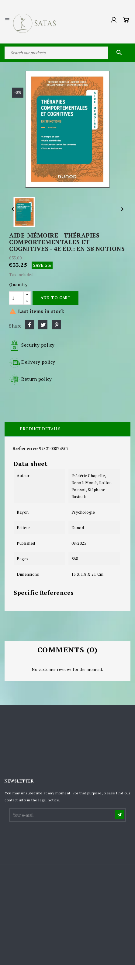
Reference (25, 448)
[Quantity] (16, 298)
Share (29, 324)
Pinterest (56, 324)
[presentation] (56, 837)
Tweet (42, 324)
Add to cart (55, 297)
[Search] (67, 53)
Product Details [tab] (40, 429)
